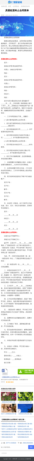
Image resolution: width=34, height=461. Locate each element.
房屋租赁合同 (25, 6)
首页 (9, 6)
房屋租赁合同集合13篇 (8, 426)
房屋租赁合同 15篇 (23, 426)
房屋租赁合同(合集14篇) (9, 423)
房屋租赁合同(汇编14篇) (25, 423)
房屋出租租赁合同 (7, 437)
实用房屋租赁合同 (23, 437)
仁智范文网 (14, 458)
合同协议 (16, 6)
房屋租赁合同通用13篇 (24, 431)
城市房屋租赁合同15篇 (8, 434)
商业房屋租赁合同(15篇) (25, 434)
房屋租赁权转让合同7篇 (9, 431)
